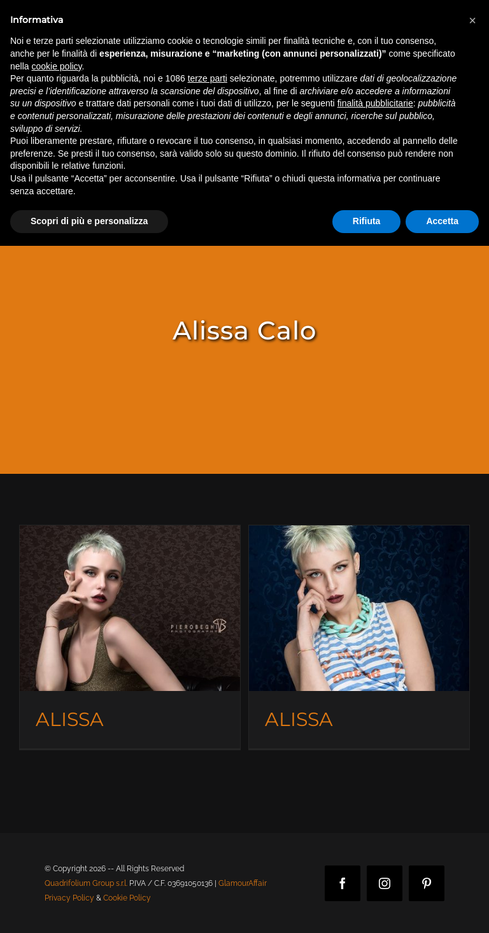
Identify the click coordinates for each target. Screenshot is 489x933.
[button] (472, 20)
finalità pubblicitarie (375, 103)
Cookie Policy (127, 898)
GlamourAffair (242, 883)
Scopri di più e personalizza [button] (89, 221)
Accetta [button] (442, 221)
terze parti (207, 78)
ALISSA (70, 719)
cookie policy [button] (56, 66)
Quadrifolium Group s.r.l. (86, 883)
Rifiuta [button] (367, 221)
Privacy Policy (69, 898)
